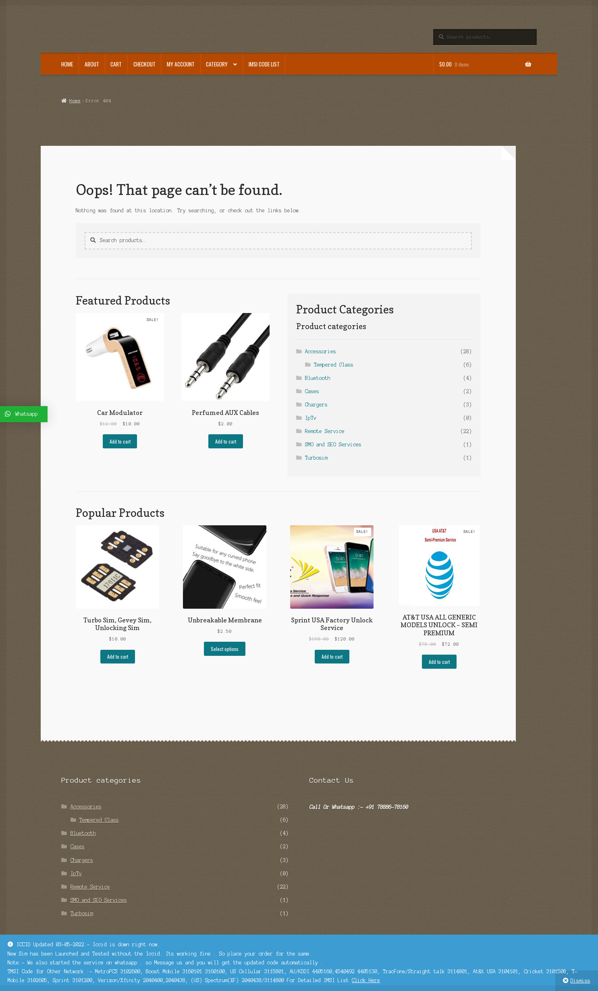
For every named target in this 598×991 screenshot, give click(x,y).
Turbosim (316, 457)
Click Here (366, 980)
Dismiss (580, 980)
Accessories (320, 351)
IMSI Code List (264, 64)
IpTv (310, 418)
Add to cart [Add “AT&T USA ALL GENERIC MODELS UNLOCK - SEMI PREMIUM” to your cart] (439, 661)
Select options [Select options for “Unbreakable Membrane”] (225, 648)
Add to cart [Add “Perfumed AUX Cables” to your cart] (225, 441)
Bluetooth (317, 378)
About (92, 64)
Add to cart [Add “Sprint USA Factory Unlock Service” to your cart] (332, 656)
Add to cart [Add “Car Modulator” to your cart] (120, 441)
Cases (312, 391)
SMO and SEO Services (333, 444)
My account (181, 64)
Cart (116, 64)
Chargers (316, 404)
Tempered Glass (333, 364)
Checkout (144, 64)
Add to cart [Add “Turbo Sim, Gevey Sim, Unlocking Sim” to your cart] (117, 656)
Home (67, 64)
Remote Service (325, 431)
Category (217, 64)
